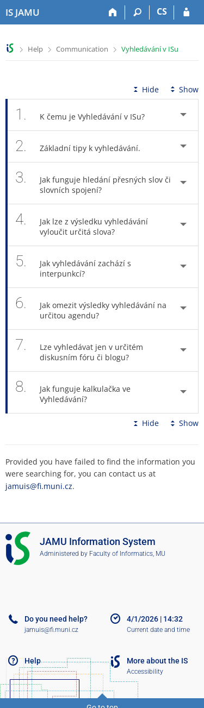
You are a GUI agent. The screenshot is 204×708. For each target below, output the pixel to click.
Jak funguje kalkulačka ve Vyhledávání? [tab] (73, 392)
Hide (145, 89)
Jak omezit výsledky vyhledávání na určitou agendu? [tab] (90, 308)
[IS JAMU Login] (186, 12)
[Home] (113, 12)
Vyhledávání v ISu (149, 49)
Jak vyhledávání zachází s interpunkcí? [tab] (73, 266)
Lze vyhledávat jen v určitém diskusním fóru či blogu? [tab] (79, 350)
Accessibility (145, 671)
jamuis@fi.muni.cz (38, 486)
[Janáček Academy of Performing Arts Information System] (22, 12)
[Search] (137, 12)
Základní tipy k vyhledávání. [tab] (83, 146)
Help (35, 49)
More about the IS (157, 660)
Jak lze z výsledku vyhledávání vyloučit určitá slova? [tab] (81, 225)
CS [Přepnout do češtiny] (162, 11)
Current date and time (158, 630)
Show (183, 89)
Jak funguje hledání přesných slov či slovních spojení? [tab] (93, 183)
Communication (82, 49)
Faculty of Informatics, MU (127, 553)
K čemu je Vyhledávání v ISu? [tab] (86, 114)
